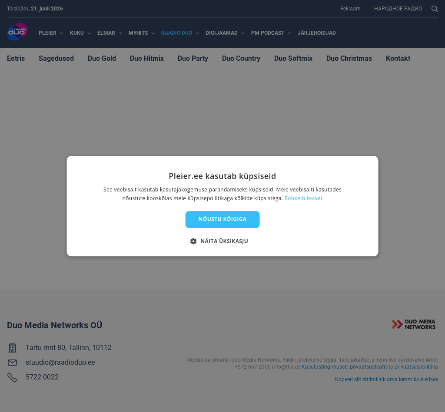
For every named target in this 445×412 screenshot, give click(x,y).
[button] (222, 241)
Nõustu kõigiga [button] (223, 219)
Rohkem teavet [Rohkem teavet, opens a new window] (304, 198)
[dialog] (223, 206)
